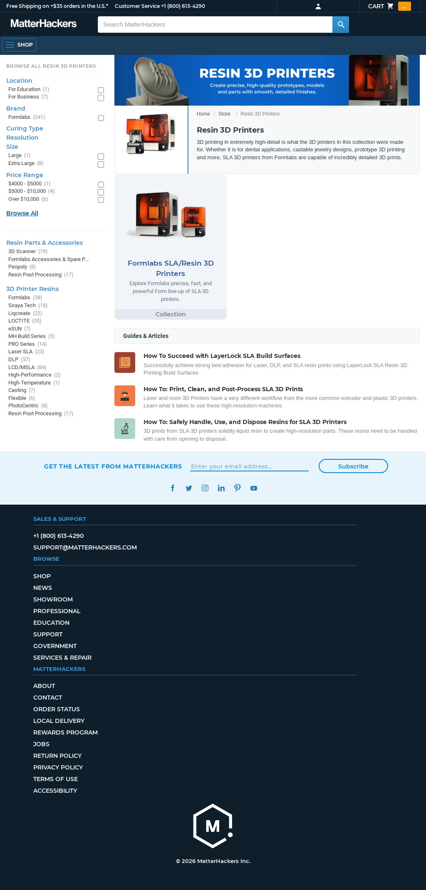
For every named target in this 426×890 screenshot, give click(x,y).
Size (12, 146)
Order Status (56, 709)
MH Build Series (31, 336)
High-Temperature (34, 383)
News (42, 588)
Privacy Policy (58, 767)
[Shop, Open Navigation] (19, 45)
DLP (19, 360)
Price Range (24, 175)
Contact (47, 697)
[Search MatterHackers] (340, 24)
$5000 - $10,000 (31, 191)
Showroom (53, 599)
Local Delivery (58, 721)
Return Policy (57, 755)
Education (51, 622)
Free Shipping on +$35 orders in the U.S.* (57, 6)
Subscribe (353, 466)
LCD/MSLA (27, 368)
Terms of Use (55, 779)
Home (203, 114)
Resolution (22, 137)
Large (19, 156)
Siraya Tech (28, 306)
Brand (15, 108)
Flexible (21, 398)
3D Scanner (28, 252)
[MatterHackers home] (213, 827)
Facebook (172, 488)
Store (224, 114)
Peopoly (22, 267)
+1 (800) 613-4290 (183, 6)
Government (55, 646)
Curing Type (24, 128)
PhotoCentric (28, 406)
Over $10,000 (28, 199)
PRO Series (27, 344)
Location (19, 80)
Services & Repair (62, 657)
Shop (42, 576)
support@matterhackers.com (85, 547)
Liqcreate (25, 314)
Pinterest (237, 488)
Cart (389, 6)
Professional (56, 611)
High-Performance (34, 375)
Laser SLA (26, 352)
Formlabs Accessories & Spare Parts (48, 260)
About (44, 686)
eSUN (19, 329)
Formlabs (26, 117)
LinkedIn (221, 488)
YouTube (253, 488)
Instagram (205, 488)
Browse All (22, 213)
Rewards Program (65, 732)
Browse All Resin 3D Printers (51, 66)
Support (47, 634)
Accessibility (55, 790)
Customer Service (137, 6)
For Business (28, 97)
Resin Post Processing (41, 275)
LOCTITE (25, 321)
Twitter (188, 488)
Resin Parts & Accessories (44, 243)
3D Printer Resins (32, 289)
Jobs (41, 744)
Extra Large (26, 164)
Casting (21, 390)
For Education (29, 90)
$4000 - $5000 (29, 184)
